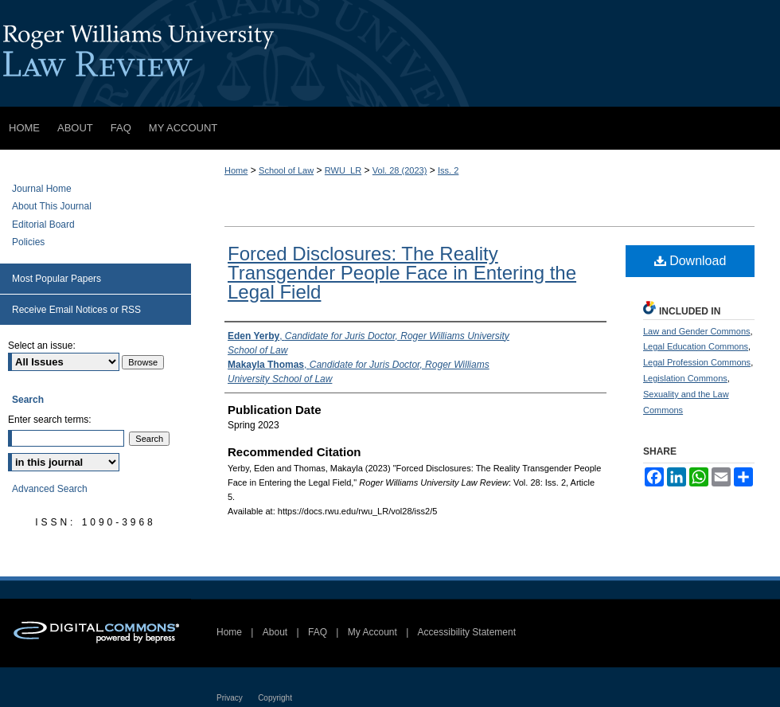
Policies (28, 242)
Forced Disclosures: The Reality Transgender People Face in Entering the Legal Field (402, 273)
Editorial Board (43, 224)
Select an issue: (42, 345)
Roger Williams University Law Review (390, 53)
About (275, 632)
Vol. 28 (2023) (399, 170)
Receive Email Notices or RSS (76, 309)
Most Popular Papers (56, 278)
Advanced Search (50, 488)
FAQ (317, 632)
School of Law (286, 170)
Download (690, 261)
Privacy (229, 697)
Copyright (275, 697)
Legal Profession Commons (697, 362)
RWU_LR (343, 170)
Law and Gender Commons (697, 331)
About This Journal (52, 206)
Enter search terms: (50, 419)
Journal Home (42, 188)
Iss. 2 (448, 170)
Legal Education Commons (695, 346)
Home (236, 170)
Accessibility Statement (467, 632)
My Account (372, 632)
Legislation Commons (685, 378)
